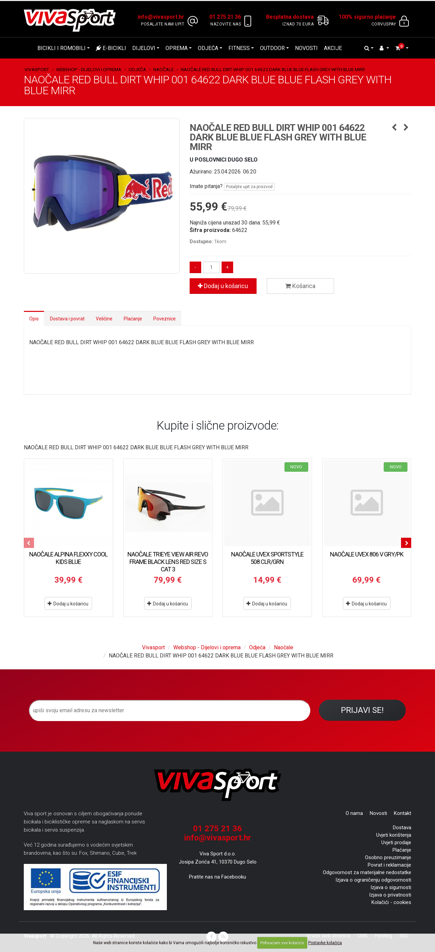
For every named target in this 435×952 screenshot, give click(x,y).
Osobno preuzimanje (388, 857)
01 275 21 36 (217, 828)
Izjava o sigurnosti (390, 887)
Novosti (306, 48)
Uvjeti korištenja (393, 835)
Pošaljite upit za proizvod (249, 186)
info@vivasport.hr (217, 837)
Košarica (300, 285)
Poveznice (164, 318)
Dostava (402, 827)
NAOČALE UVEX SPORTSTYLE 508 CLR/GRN (267, 558)
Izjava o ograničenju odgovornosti (373, 880)
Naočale (163, 69)
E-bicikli (111, 48)
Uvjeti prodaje (396, 842)
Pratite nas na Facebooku (217, 877)
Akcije (333, 48)
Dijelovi (143, 48)
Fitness (239, 48)
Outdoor (272, 48)
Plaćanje (133, 318)
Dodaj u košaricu (223, 285)
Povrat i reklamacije (389, 865)
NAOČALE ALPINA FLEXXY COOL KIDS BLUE (68, 558)
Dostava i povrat (67, 318)
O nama (354, 813)
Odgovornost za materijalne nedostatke (367, 872)
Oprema (177, 48)
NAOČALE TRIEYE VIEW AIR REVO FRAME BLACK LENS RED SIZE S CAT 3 (167, 562)
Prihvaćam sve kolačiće (282, 942)
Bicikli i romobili (61, 48)
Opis (34, 318)
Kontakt (402, 813)
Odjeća (208, 48)
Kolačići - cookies (391, 902)
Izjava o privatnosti (390, 895)
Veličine (104, 318)
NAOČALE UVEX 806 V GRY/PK (366, 554)
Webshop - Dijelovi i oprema (88, 69)
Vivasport (36, 69)
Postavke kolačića (325, 942)
